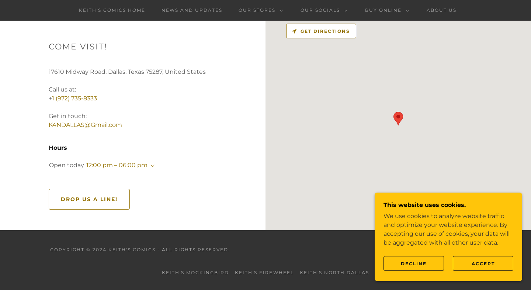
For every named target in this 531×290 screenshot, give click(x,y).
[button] (259, 10)
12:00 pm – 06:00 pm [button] (117, 165)
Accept (483, 263)
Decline (414, 263)
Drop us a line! (89, 199)
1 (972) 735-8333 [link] (74, 98)
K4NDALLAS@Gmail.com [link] (85, 124)
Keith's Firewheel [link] (264, 272)
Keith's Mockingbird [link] (195, 272)
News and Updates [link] (192, 10)
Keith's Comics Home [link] (112, 10)
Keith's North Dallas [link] (334, 272)
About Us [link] (442, 10)
